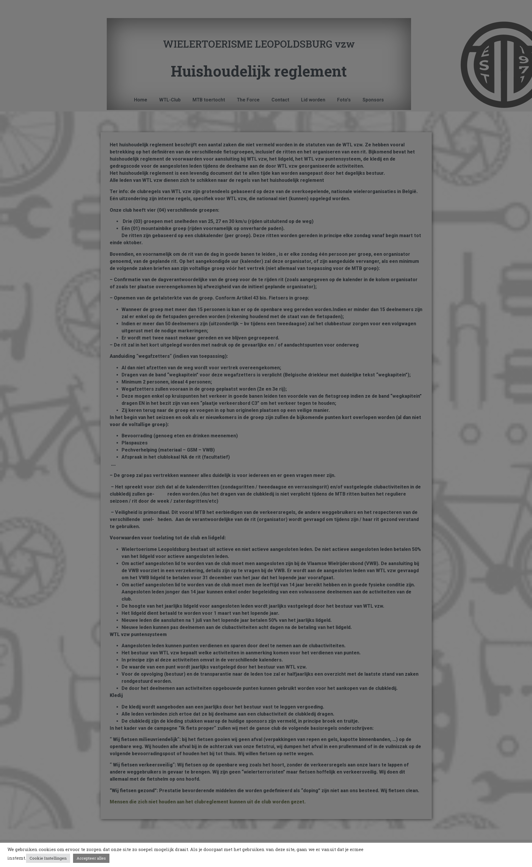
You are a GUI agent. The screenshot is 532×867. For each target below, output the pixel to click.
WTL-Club (170, 100)
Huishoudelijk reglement (259, 71)
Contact (280, 100)
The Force (248, 100)
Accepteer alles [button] (91, 858)
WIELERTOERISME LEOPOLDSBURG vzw (259, 43)
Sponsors (373, 100)
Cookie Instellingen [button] (48, 858)
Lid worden (313, 100)
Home (140, 100)
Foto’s (344, 100)
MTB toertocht (209, 100)
